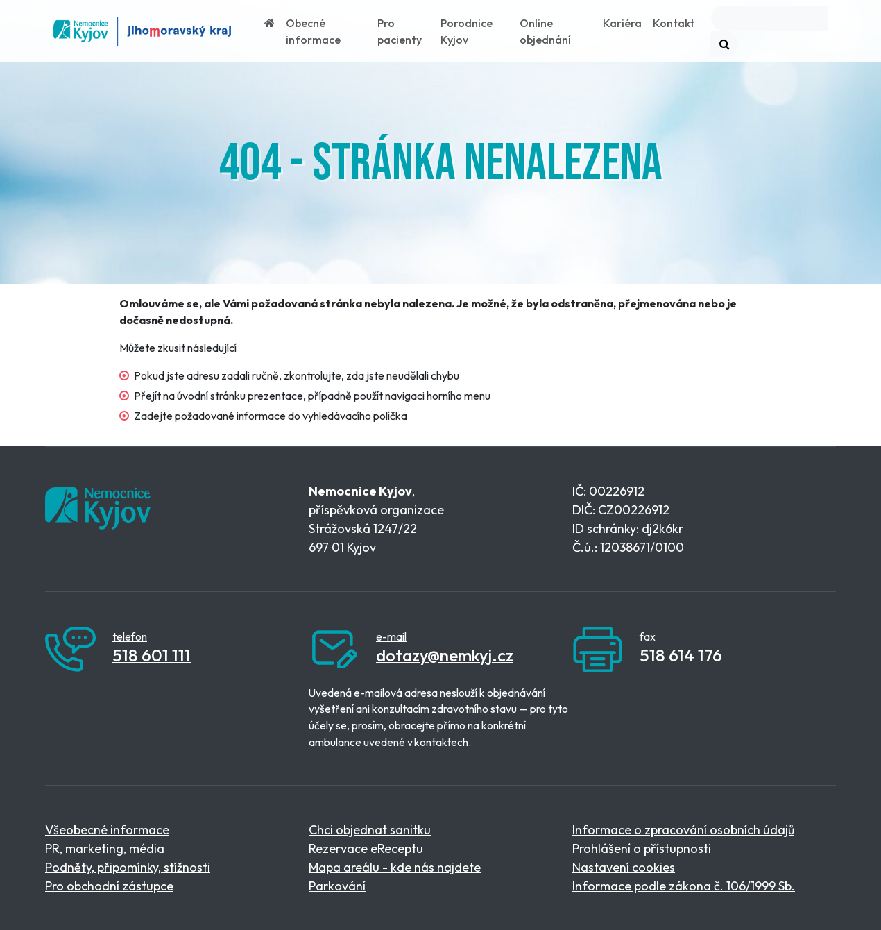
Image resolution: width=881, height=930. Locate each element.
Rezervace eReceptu (366, 848)
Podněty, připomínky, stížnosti (127, 867)
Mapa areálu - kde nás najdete (395, 867)
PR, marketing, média (104, 848)
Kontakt (673, 23)
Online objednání (545, 31)
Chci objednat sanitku (370, 830)
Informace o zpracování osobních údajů (683, 830)
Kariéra (622, 23)
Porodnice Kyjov (466, 31)
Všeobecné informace (107, 830)
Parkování (337, 886)
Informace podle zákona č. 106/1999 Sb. (683, 886)
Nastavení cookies (623, 867)
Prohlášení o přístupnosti (641, 848)
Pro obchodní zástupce (109, 886)
